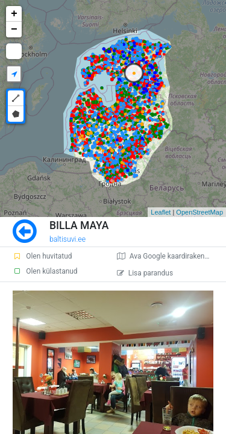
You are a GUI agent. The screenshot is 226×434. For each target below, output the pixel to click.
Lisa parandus (145, 273)
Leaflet (161, 212)
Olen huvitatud (42, 256)
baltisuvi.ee (67, 239)
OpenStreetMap (199, 212)
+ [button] (14, 14)
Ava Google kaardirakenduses (170, 256)
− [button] (14, 29)
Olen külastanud (45, 271)
